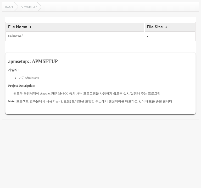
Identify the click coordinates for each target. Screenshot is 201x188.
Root (9, 7)
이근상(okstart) (29, 78)
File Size (155, 27)
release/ (15, 36)
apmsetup (29, 7)
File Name (17, 27)
